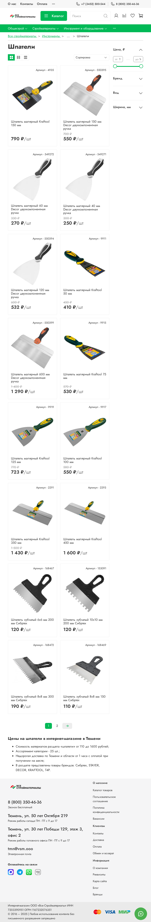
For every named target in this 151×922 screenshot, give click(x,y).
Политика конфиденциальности (106, 810)
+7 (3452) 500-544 (90, 4)
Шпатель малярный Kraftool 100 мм (82, 460)
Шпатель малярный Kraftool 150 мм (30, 123)
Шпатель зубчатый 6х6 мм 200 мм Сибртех (32, 621)
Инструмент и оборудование (85, 28)
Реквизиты (99, 874)
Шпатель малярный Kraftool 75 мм (84, 376)
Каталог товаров (102, 790)
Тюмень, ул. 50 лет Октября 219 (38, 816)
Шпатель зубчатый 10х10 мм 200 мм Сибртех (83, 621)
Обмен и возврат (103, 853)
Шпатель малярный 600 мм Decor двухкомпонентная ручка (30, 378)
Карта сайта (100, 881)
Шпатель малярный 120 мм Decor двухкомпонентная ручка (30, 293)
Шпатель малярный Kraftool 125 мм (30, 460)
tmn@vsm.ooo (20, 849)
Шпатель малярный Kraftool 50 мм (82, 292)
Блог (96, 888)
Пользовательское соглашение (104, 799)
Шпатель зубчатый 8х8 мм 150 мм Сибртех (84, 698)
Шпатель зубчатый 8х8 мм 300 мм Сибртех (32, 698)
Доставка (98, 840)
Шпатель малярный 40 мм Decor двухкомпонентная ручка (81, 209)
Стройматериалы (45, 28)
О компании (100, 868)
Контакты (26, 4)
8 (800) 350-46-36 (125, 4)
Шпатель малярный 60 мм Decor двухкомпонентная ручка (29, 209)
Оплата (42, 4)
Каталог (54, 15)
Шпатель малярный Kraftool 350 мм (30, 541)
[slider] (115, 66)
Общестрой (18, 28)
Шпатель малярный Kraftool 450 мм (82, 541)
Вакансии (98, 819)
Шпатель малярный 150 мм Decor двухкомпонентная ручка (82, 125)
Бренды (97, 894)
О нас (12, 4)
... (68, 36)
